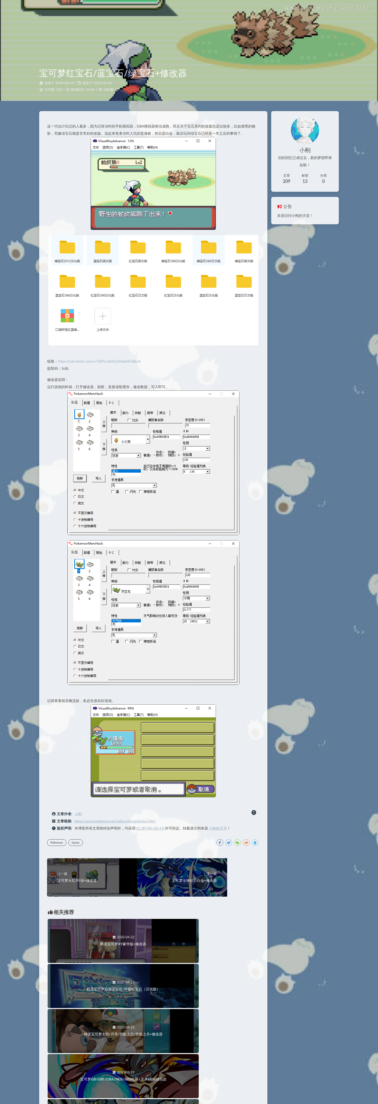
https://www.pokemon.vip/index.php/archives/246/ (117, 826)
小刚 (80, 819)
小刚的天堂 (220, 833)
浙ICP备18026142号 (189, 1083)
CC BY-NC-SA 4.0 (152, 833)
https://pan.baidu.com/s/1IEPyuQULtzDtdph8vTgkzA (101, 366)
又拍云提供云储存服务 (191, 1090)
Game (78, 848)
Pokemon (59, 848)
